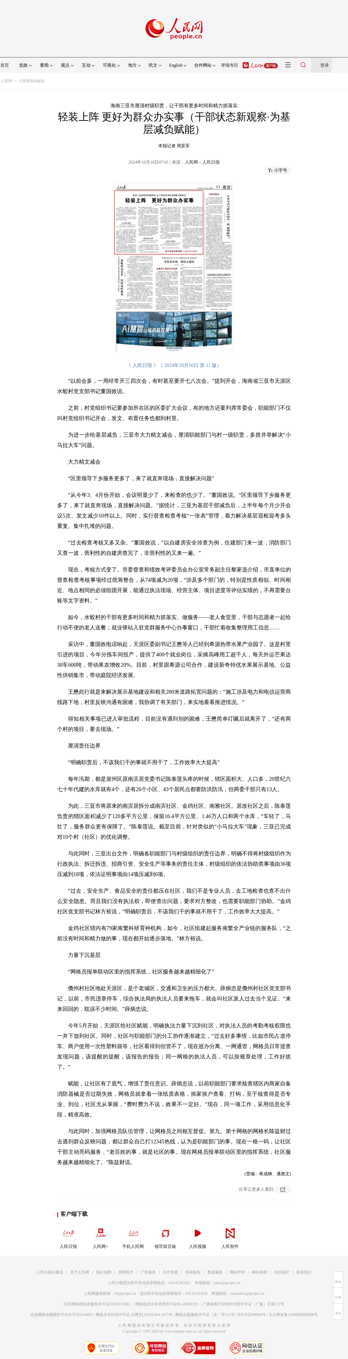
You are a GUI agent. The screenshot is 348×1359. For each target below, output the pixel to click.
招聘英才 (125, 1272)
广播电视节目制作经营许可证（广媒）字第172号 (243, 1304)
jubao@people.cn (227, 1283)
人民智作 (230, 1236)
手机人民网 (133, 1236)
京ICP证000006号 (251, 1315)
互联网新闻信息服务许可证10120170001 (97, 1304)
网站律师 (259, 1272)
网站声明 (237, 1272)
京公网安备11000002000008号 (293, 1315)
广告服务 (148, 1272)
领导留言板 (165, 1236)
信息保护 (281, 1272)
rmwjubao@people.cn (247, 1293)
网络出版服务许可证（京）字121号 (204, 1315)
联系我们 (304, 1272)
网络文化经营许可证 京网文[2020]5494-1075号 (134, 1315)
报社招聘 (103, 1272)
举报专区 (229, 65)
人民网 (6, 81)
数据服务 (215, 1272)
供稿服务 (192, 1272)
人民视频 (197, 1236)
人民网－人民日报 (202, 162)
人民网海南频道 (31, 81)
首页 (4, 65)
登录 (324, 65)
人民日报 (68, 1236)
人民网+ (100, 1236)
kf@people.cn (125, 1293)
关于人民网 (79, 1272)
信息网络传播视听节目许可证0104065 (61, 1315)
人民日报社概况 (49, 1272)
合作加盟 (170, 1272)
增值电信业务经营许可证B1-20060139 (166, 1304)
